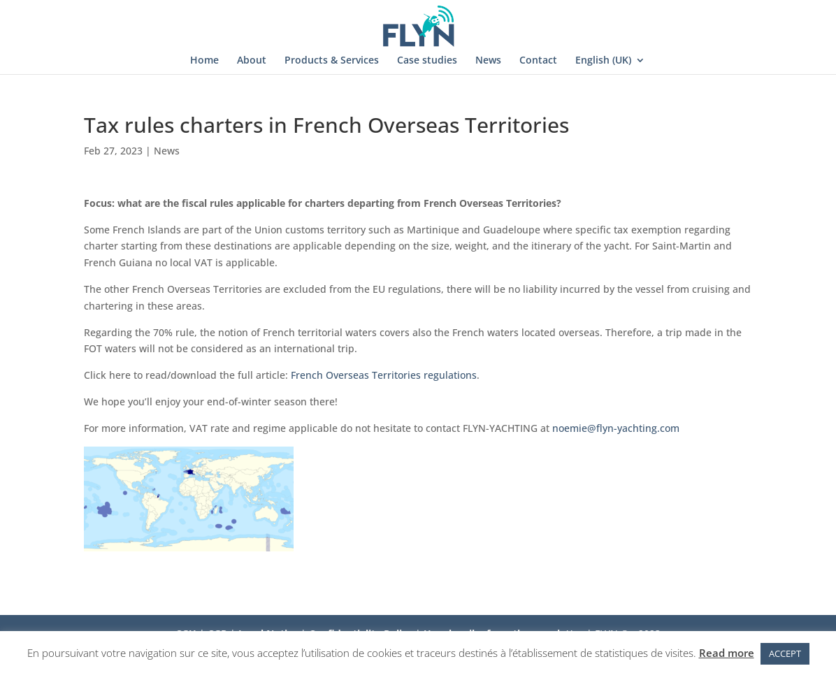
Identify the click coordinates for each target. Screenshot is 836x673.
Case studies (427, 60)
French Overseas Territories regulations (384, 375)
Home (204, 60)
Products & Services (331, 60)
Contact (538, 60)
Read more (726, 653)
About (251, 60)
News (488, 60)
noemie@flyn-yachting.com (615, 428)
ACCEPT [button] (785, 653)
